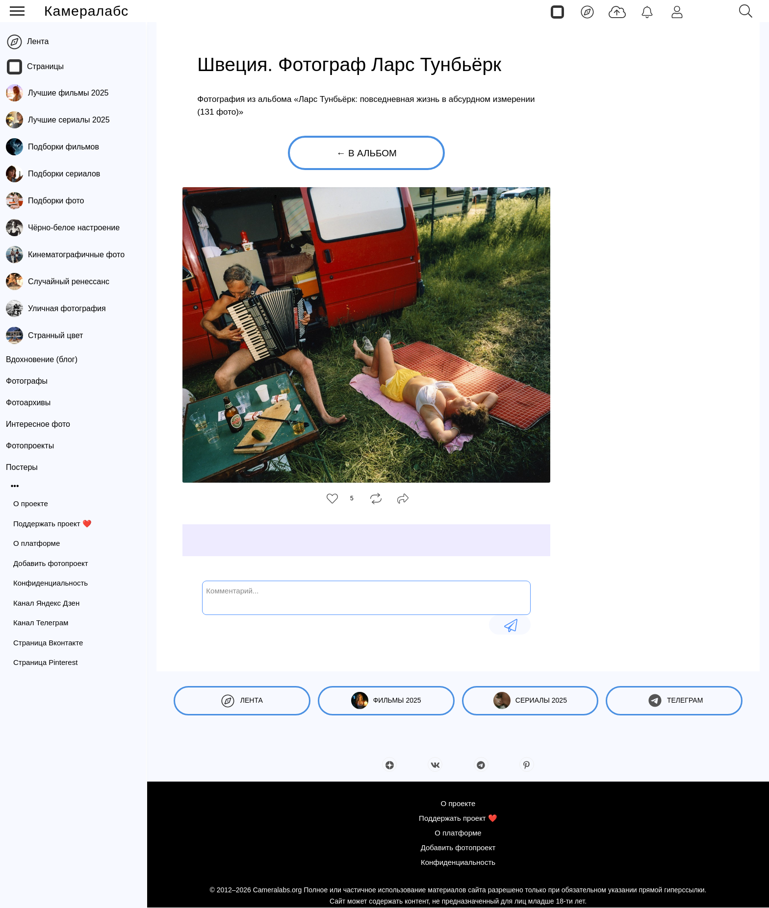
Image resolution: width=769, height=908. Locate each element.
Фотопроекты (31, 446)
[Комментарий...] (366, 597)
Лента (39, 41)
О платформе (38, 543)
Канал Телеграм (42, 622)
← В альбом (366, 153)
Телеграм (674, 700)
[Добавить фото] (617, 11)
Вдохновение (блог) (43, 359)
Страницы (46, 66)
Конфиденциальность (52, 583)
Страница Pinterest (47, 662)
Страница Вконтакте (49, 642)
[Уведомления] (647, 11)
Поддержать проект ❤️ (54, 523)
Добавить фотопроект (52, 563)
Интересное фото (39, 424)
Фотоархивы (29, 402)
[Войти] (677, 11)
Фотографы (28, 381)
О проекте (32, 503)
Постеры (23, 467)
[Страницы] (557, 11)
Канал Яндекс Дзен (48, 603)
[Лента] (587, 11)
